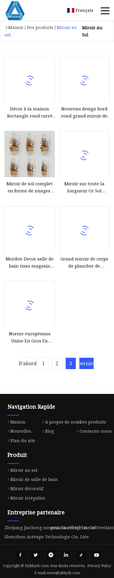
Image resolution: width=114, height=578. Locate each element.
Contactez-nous (93, 431)
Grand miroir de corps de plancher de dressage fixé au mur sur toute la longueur (84, 262)
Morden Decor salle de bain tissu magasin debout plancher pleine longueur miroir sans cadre (30, 262)
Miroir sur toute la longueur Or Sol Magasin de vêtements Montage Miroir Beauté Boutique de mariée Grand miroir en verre (84, 187)
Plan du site (19, 440)
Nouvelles (17, 431)
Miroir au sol (20, 470)
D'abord (27, 363)
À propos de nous (60, 422)
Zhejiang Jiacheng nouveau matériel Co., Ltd (50, 527)
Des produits (40, 27)
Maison (15, 27)
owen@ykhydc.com (63, 572)
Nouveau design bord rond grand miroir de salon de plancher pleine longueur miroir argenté (84, 112)
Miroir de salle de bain (31, 479)
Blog (46, 431)
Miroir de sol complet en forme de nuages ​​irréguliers (30, 187)
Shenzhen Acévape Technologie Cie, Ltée (46, 537)
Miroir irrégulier (25, 498)
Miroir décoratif (23, 488)
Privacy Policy (99, 565)
